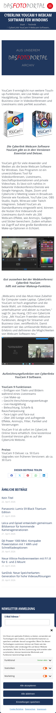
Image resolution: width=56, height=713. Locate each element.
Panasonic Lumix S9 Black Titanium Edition (24, 510)
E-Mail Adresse (12, 616)
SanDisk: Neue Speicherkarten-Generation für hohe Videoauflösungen (26, 574)
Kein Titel (7, 498)
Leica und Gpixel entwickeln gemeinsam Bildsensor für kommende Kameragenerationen (27, 526)
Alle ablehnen (28, 693)
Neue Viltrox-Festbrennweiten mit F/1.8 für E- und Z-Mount (26, 560)
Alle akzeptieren (28, 685)
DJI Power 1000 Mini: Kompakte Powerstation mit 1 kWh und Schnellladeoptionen (21, 544)
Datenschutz (30, 709)
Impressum (41, 709)
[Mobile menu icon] (50, 6)
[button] (51, 630)
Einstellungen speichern (28, 702)
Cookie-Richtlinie (16, 709)
